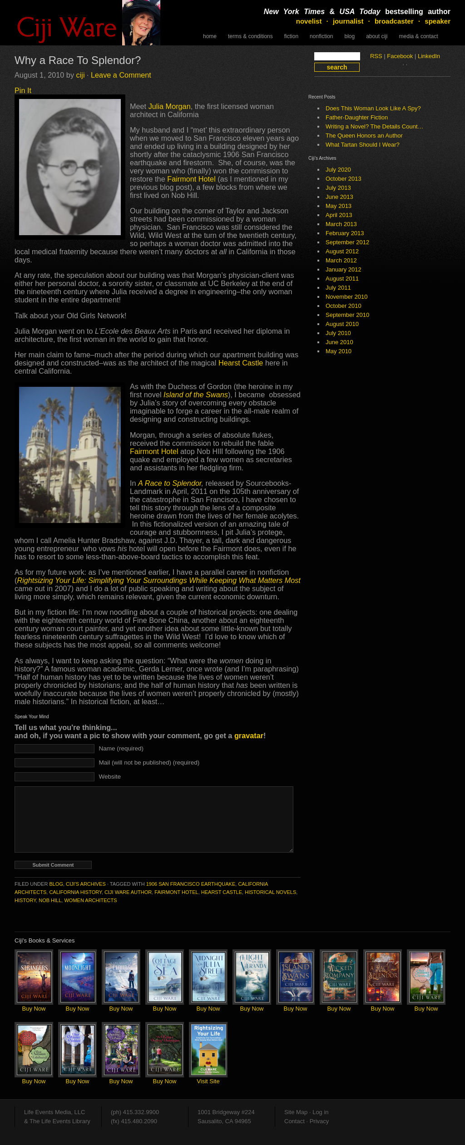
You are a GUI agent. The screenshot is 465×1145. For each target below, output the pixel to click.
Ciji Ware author (128, 892)
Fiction (291, 36)
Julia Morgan (169, 106)
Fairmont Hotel (192, 179)
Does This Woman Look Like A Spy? (373, 108)
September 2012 (347, 242)
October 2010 (343, 305)
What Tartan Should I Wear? (363, 144)
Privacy (319, 1121)
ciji (80, 75)
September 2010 (347, 314)
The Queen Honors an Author (364, 135)
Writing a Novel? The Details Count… (375, 126)
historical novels (270, 892)
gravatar (248, 735)
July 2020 (338, 169)
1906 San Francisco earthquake (191, 884)
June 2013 (339, 196)
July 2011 (338, 287)
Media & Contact (418, 36)
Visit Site (208, 1081)
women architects (90, 900)
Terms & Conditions (250, 36)
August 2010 (342, 324)
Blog (349, 36)
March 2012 (341, 260)
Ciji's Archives (86, 884)
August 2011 (342, 278)
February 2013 (345, 233)
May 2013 (338, 205)
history (25, 900)
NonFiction (321, 36)
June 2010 (339, 342)
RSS (376, 56)
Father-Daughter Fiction (357, 117)
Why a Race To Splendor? (78, 60)
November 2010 (347, 296)
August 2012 (342, 251)
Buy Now (33, 1008)
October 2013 (343, 178)
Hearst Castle (241, 363)
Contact (294, 1121)
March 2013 (341, 224)
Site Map (295, 1112)
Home (210, 36)
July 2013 (338, 187)
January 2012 (343, 269)
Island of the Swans (195, 394)
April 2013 (339, 215)
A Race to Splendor (169, 483)
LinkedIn (429, 56)
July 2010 (338, 333)
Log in (320, 1112)
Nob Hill (50, 900)
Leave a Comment (121, 75)
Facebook (400, 56)
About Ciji (376, 36)
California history (75, 892)
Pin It (23, 90)
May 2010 (338, 351)
